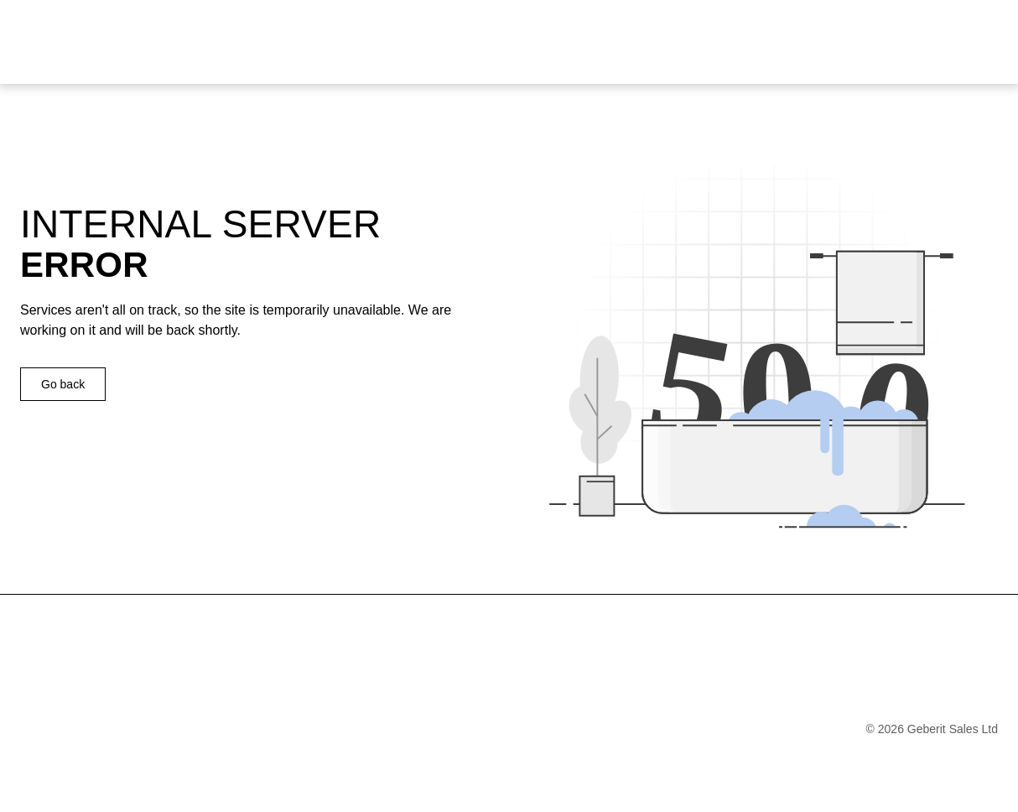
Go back (63, 384)
